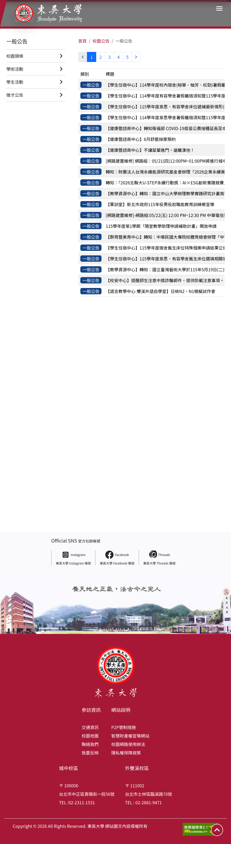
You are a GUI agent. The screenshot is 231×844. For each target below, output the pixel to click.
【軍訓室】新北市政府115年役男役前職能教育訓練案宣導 (160, 204)
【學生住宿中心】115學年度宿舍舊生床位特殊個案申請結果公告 (166, 248)
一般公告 (16, 41)
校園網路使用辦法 (128, 744)
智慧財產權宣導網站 (130, 735)
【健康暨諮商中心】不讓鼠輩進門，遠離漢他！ (150, 150)
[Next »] (136, 57)
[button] (219, 8)
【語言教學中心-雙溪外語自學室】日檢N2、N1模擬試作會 (160, 291)
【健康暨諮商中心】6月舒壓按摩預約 (141, 139)
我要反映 (90, 752)
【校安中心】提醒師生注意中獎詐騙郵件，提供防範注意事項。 (165, 280)
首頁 (82, 41)
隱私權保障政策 (126, 752)
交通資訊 (90, 727)
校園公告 (101, 41)
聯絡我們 (90, 744)
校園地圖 (90, 735)
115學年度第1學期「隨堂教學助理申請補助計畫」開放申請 (161, 226)
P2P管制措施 (123, 727)
